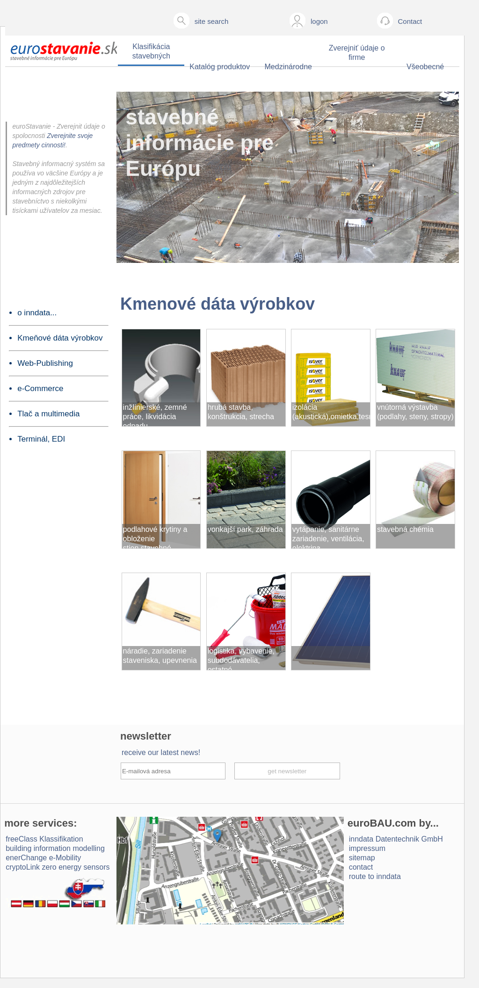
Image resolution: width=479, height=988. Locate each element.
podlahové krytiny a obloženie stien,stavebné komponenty (155, 536)
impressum (367, 848)
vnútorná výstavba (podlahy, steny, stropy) (415, 412)
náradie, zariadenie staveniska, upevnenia (160, 655)
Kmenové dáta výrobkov (217, 303)
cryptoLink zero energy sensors (57, 867)
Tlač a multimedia (48, 413)
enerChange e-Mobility (43, 858)
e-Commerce (40, 388)
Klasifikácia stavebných (151, 51)
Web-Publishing (45, 363)
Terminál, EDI (41, 439)
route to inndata (375, 876)
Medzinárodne (288, 67)
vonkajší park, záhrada (245, 529)
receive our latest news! (161, 752)
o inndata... (37, 312)
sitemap (362, 858)
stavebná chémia (405, 529)
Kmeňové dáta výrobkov (59, 338)
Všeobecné (425, 67)
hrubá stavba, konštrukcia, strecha (241, 412)
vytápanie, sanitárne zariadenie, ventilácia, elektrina (328, 536)
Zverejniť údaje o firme (357, 52)
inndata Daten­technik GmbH (396, 839)
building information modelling (55, 848)
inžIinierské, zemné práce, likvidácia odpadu (155, 414)
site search (212, 21)
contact (361, 867)
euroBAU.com (382, 823)
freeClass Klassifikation (44, 839)
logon (319, 21)
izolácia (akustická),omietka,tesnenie (331, 412)
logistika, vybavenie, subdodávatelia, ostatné (241, 658)
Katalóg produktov (219, 67)
